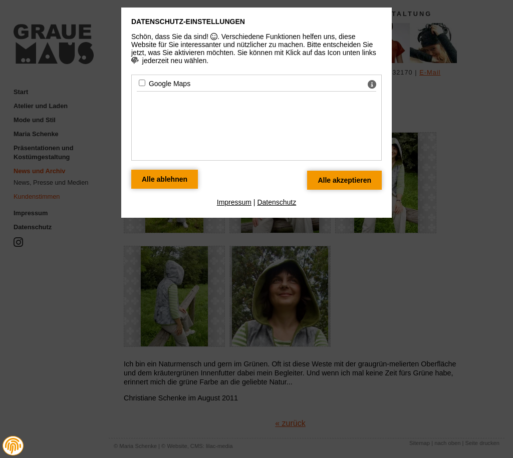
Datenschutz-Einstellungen (188, 22)
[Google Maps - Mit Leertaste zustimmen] (142, 83)
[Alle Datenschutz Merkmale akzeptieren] (344, 180)
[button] (13, 446)
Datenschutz (276, 202)
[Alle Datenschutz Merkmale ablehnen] (164, 179)
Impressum (234, 202)
